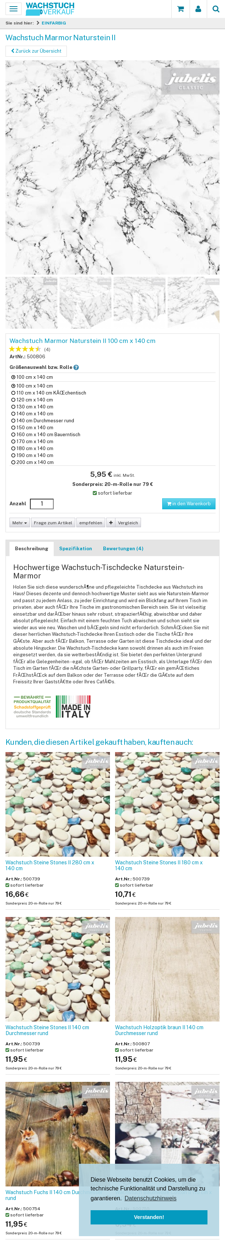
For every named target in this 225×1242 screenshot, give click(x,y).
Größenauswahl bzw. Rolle (50, 367)
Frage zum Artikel (53, 522)
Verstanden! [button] (149, 1217)
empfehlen (90, 522)
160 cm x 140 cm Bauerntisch (45, 434)
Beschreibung (31, 548)
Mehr (19, 522)
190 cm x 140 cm (32, 455)
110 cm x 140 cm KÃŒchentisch (48, 393)
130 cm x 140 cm (32, 406)
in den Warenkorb (189, 503)
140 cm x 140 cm (32, 413)
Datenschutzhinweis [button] (150, 1198)
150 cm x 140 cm (32, 427)
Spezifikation (75, 548)
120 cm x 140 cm (32, 400)
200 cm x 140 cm (32, 462)
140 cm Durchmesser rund (42, 420)
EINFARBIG (54, 23)
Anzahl (17, 503)
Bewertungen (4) (123, 548)
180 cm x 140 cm (32, 448)
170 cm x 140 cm (32, 441)
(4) (47, 349)
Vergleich (128, 522)
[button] (76, 367)
